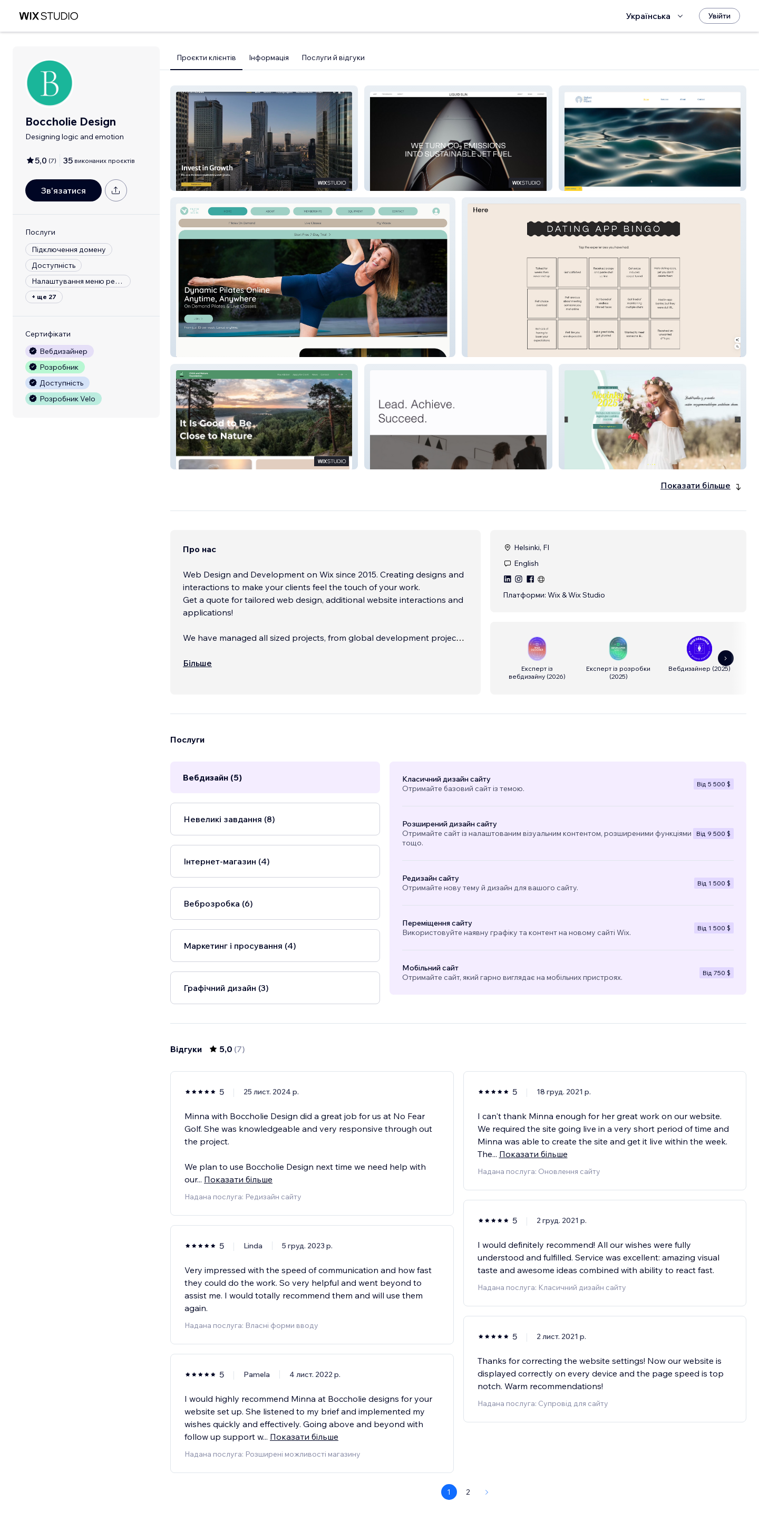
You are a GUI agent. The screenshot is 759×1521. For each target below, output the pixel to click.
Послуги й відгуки (333, 57)
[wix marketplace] (48, 16)
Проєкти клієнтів (206, 57)
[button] (264, 138)
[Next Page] (487, 1492)
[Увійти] (719, 16)
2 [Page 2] (468, 1492)
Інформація (269, 57)
